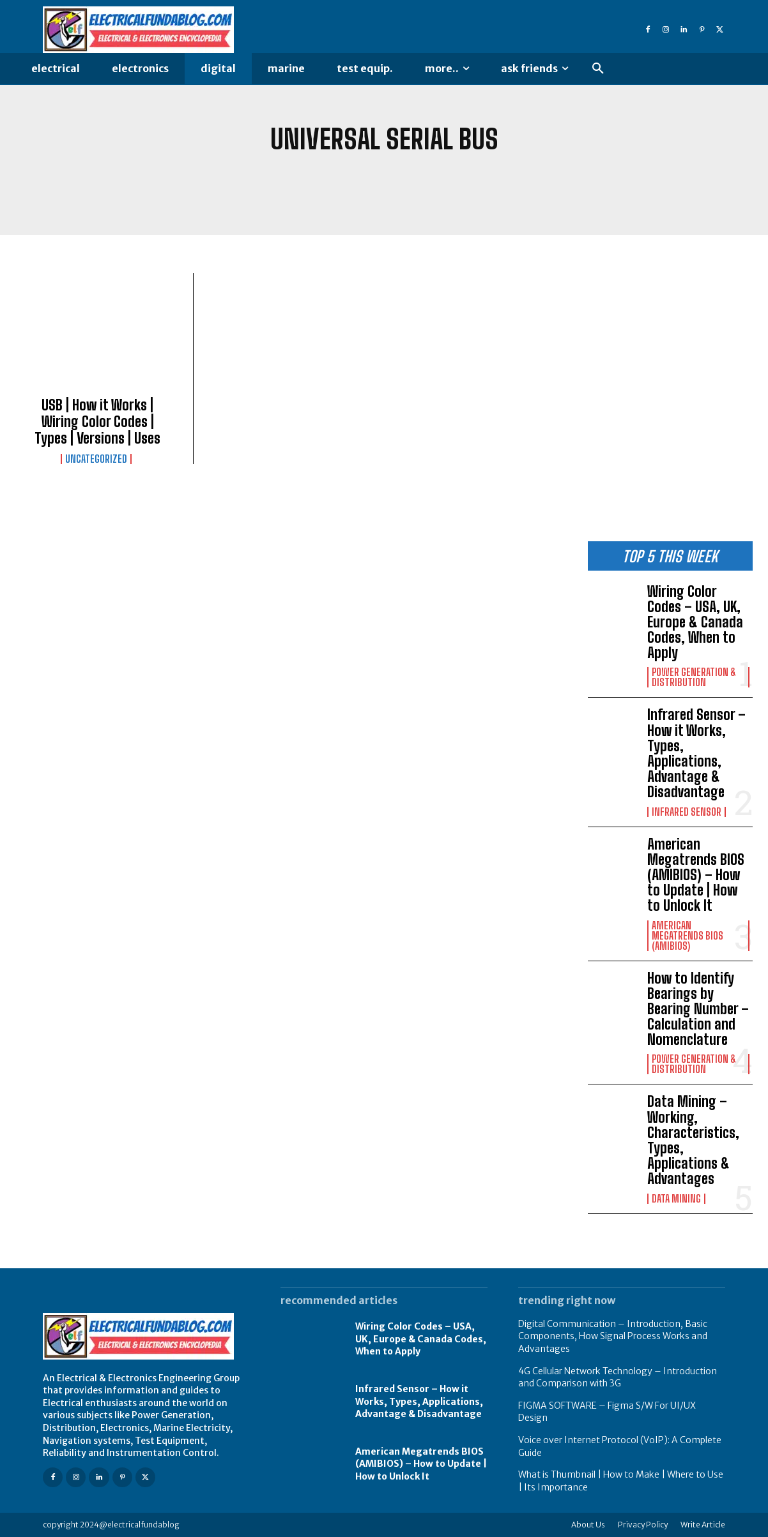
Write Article (702, 1524)
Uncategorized (96, 459)
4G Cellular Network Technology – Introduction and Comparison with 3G (617, 1377)
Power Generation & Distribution (694, 677)
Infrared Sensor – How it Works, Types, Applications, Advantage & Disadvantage (696, 753)
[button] (598, 69)
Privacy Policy (643, 1524)
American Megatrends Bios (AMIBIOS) (687, 935)
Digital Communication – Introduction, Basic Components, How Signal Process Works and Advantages (612, 1336)
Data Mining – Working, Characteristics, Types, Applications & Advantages (693, 1140)
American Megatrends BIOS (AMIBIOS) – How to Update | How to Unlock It (695, 875)
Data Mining (676, 1199)
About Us (588, 1524)
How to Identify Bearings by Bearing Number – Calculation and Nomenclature (698, 1009)
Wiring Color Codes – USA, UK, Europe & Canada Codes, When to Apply (695, 622)
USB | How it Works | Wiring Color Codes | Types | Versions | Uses (97, 421)
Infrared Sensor (686, 812)
